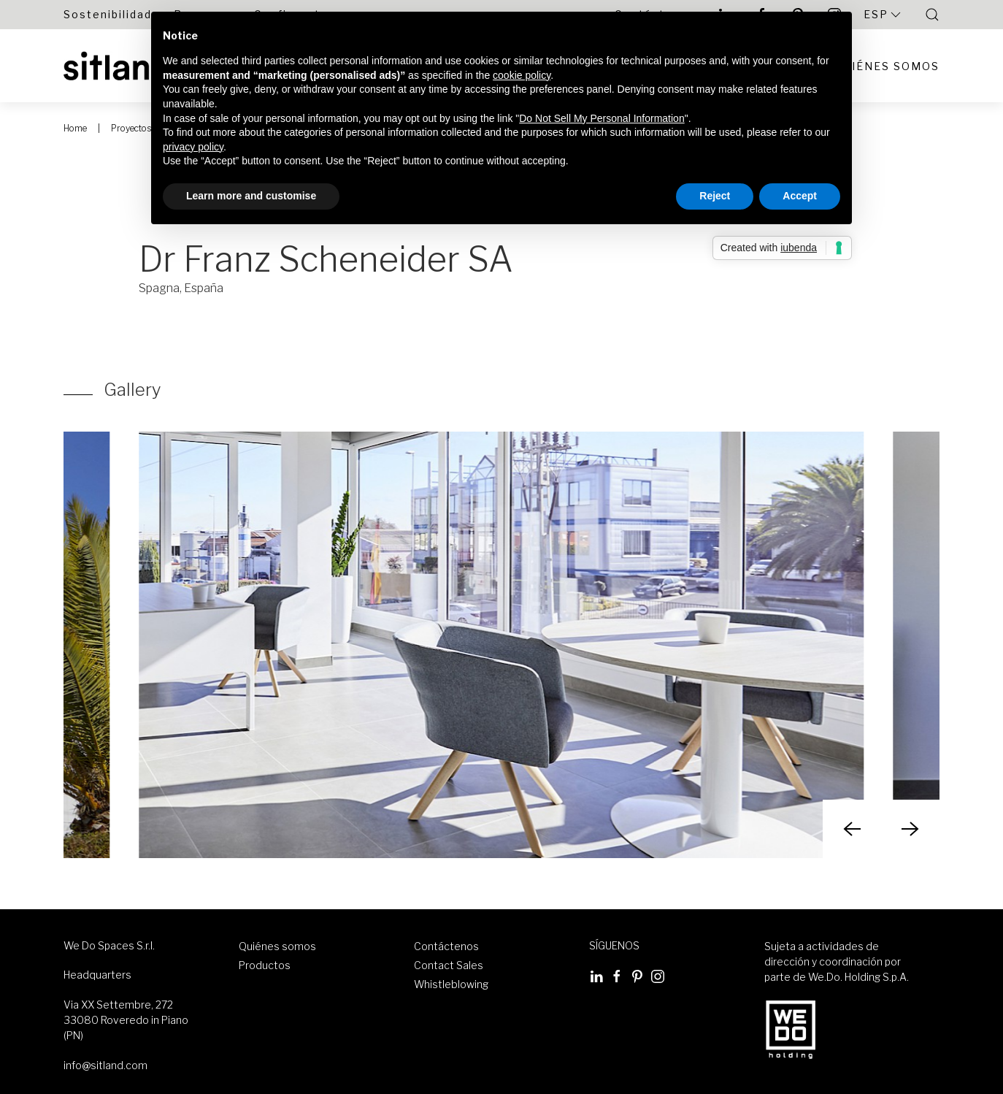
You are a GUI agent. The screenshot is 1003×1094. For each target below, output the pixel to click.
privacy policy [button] (193, 147)
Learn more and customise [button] (251, 196)
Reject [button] (714, 196)
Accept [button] (800, 196)
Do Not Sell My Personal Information (601, 118)
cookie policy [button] (521, 75)
